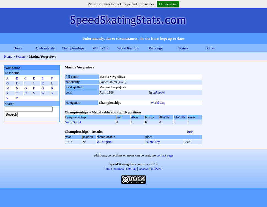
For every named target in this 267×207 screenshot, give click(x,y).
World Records (128, 48)
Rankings (155, 48)
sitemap (131, 169)
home (108, 169)
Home (17, 48)
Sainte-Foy (152, 142)
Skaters (183, 48)
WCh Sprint (73, 122)
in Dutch (156, 169)
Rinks (210, 48)
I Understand (168, 4)
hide (190, 132)
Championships (73, 48)
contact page (165, 155)
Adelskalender (45, 48)
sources (144, 169)
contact (119, 169)
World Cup (100, 48)
